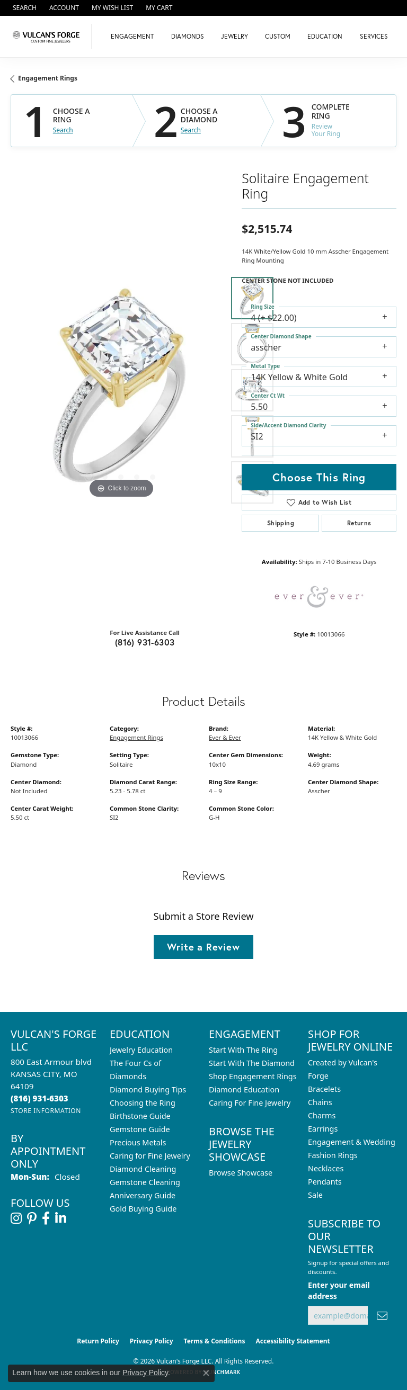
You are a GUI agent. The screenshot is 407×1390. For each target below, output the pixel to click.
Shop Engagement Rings (253, 1076)
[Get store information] (46, 1110)
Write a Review (203, 946)
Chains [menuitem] (320, 1102)
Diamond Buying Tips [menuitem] (148, 1089)
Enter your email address (339, 1290)
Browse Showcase (240, 1173)
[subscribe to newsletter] (382, 1315)
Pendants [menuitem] (325, 1182)
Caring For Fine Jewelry (249, 1103)
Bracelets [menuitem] (324, 1089)
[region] (121, 390)
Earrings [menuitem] (323, 1129)
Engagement (132, 36)
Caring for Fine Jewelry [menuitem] (150, 1156)
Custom (277, 36)
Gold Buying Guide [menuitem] (143, 1209)
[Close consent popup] (206, 1373)
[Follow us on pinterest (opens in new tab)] (32, 1218)
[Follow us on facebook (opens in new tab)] (46, 1218)
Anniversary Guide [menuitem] (142, 1195)
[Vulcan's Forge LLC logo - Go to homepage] (48, 36)
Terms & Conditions (214, 1341)
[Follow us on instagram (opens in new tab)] (16, 1218)
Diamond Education (244, 1089)
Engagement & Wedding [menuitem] (351, 1142)
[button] (24, 8)
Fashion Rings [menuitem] (333, 1155)
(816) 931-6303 (145, 642)
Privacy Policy (151, 1341)
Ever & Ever (225, 737)
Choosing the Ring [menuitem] (142, 1103)
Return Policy (98, 1341)
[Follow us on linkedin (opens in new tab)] (60, 1218)
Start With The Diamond (252, 1063)
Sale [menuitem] (315, 1195)
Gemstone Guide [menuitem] (140, 1129)
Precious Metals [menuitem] (138, 1142)
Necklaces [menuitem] (325, 1168)
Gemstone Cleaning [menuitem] (145, 1182)
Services (374, 36)
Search (63, 130)
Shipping (280, 523)
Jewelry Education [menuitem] (141, 1050)
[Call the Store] (39, 1098)
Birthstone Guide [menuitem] (140, 1116)
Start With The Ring (243, 1050)
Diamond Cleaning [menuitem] (143, 1169)
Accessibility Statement (292, 1341)
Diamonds (187, 36)
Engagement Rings (47, 78)
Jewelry (234, 36)
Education (324, 36)
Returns (359, 523)
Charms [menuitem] (321, 1115)
